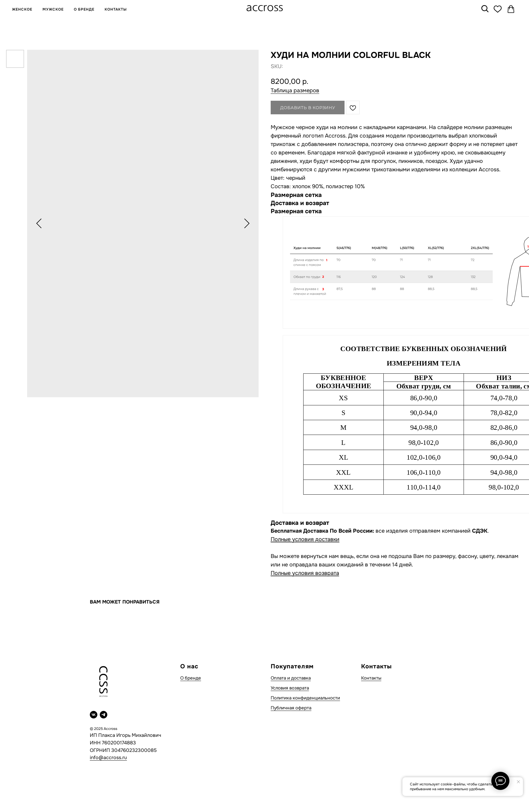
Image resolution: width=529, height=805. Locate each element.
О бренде (190, 678)
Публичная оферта (291, 708)
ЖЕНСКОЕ (22, 9)
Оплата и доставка (291, 678)
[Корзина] (510, 9)
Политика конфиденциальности (305, 698)
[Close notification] (518, 782)
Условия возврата (290, 688)
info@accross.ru (108, 757)
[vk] (93, 714)
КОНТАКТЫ (116, 9)
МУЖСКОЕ (53, 9)
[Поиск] (484, 9)
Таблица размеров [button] (295, 90)
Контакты (371, 678)
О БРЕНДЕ (84, 9)
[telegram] (103, 714)
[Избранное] (497, 9)
